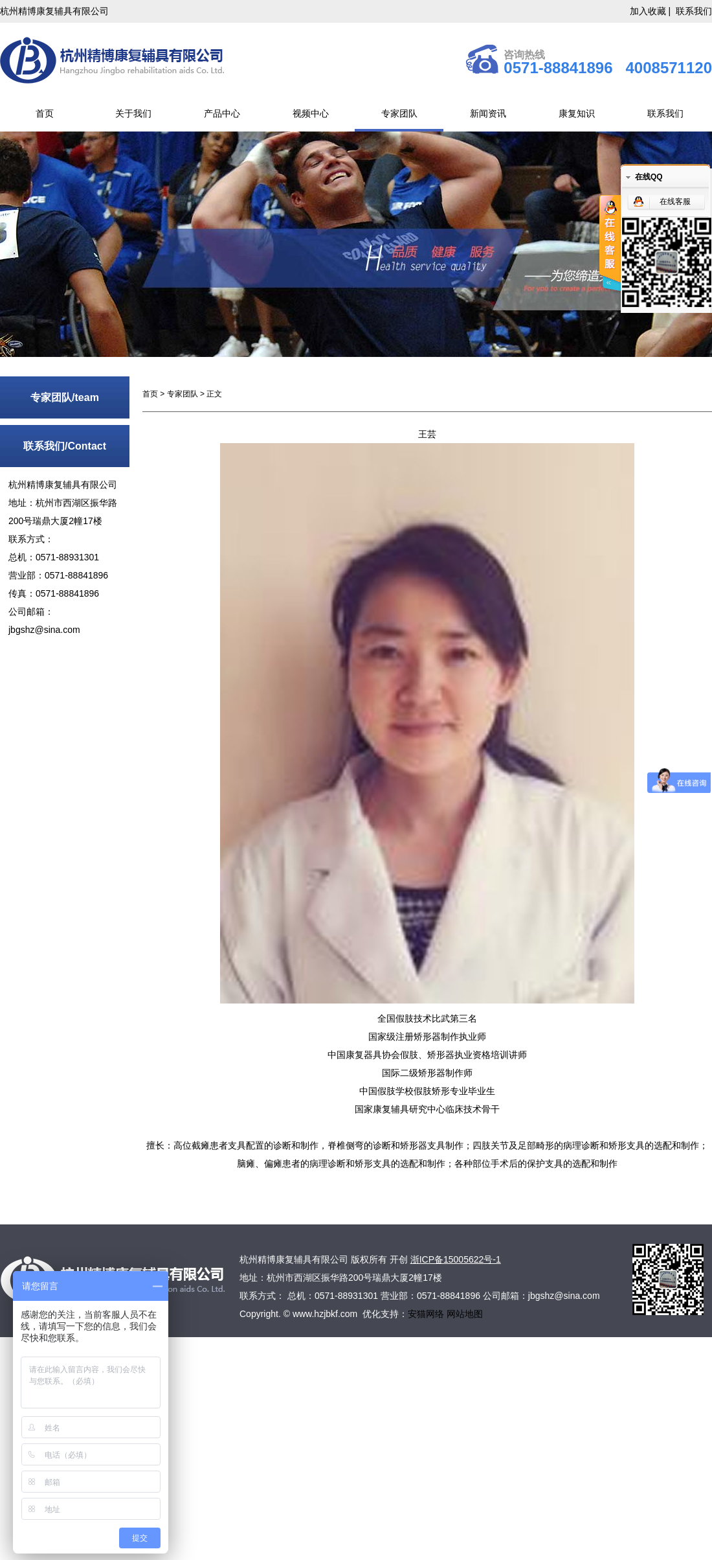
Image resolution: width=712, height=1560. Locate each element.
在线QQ (649, 176)
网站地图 (465, 1314)
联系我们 (694, 11)
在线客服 (675, 201)
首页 (45, 113)
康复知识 (577, 113)
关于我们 (133, 113)
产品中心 (222, 113)
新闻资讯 (488, 113)
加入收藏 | (651, 11)
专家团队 (399, 113)
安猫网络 (427, 1314)
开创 (399, 1259)
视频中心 (311, 113)
